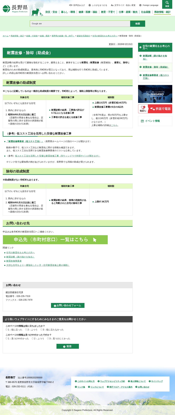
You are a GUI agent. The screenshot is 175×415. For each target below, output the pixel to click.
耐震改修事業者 (14, 261)
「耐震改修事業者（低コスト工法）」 (24, 141)
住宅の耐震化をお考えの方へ (104, 36)
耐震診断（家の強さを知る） (20, 257)
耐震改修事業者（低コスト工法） (156, 76)
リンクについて (97, 387)
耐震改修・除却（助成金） (156, 67)
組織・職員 (44, 36)
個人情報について (138, 381)
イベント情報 (153, 121)
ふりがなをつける (99, 5)
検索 (167, 6)
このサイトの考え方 (86, 381)
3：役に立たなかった (53, 330)
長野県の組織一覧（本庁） (63, 36)
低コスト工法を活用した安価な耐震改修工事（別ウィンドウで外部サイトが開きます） (57, 156)
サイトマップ (157, 381)
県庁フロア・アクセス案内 (120, 387)
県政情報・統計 (17, 36)
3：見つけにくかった (59, 338)
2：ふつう (33, 330)
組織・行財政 (32, 36)
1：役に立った (15, 330)
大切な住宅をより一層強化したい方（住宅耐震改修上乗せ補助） (38, 265)
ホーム (5, 36)
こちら (114, 125)
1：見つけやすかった (18, 338)
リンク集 (81, 387)
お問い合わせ (143, 387)
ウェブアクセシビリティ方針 (112, 381)
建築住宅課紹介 (83, 36)
